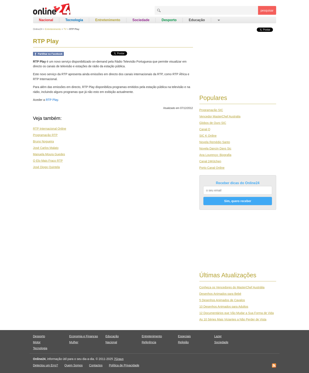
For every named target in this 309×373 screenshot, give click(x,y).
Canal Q (204, 129)
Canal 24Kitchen (210, 161)
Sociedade (140, 20)
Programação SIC (211, 110)
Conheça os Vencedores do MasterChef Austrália (232, 287)
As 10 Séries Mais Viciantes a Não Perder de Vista (233, 319)
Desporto (169, 20)
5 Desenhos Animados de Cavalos (222, 300)
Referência (149, 342)
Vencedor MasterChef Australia (220, 116)
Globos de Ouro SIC (212, 123)
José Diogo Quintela (46, 167)
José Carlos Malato (46, 148)
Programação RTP (45, 135)
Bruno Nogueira (43, 141)
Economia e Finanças (83, 336)
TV (65, 29)
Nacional (46, 20)
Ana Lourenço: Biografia (215, 155)
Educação (197, 20)
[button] (218, 20)
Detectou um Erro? (45, 365)
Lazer (218, 336)
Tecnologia (74, 20)
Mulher (73, 342)
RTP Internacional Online (49, 128)
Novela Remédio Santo (214, 142)
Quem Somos (73, 365)
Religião (183, 342)
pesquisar (267, 10)
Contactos (96, 365)
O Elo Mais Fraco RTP (48, 160)
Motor (37, 342)
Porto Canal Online (212, 167)
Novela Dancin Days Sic (215, 148)
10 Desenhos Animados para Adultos (223, 306)
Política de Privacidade (124, 365)
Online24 (37, 29)
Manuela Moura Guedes (49, 154)
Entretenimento (107, 20)
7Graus (119, 359)
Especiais (184, 336)
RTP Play (52, 99)
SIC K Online (208, 135)
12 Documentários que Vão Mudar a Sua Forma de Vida (236, 313)
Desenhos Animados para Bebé (220, 293)
